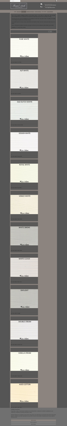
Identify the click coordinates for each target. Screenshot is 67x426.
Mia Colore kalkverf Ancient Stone (32, 272)
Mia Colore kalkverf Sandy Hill (47, 142)
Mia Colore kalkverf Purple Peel (32, 384)
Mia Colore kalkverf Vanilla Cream (32, 105)
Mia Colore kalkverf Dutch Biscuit (16, 142)
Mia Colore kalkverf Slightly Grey (16, 235)
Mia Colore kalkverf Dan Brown (47, 179)
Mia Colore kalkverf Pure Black (47, 291)
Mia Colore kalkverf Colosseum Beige (33, 142)
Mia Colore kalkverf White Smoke (16, 86)
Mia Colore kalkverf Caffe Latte (16, 179)
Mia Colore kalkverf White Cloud (32, 86)
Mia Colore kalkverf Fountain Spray (48, 328)
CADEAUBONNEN (50, 11)
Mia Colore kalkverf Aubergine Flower (48, 365)
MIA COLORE (23, 11)
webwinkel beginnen (35, 424)
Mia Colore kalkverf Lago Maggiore (32, 347)
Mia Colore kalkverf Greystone (47, 254)
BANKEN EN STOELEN (30, 11)
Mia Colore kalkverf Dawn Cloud (16, 254)
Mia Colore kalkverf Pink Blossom (16, 365)
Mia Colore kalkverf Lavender (31, 365)
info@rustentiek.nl (14, 417)
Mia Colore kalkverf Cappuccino (47, 123)
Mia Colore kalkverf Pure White (16, 49)
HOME (15, 11)
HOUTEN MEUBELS (38, 11)
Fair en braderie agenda (23, 419)
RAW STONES (44, 11)
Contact (21, 416)
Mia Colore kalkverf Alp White (31, 49)
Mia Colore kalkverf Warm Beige (16, 123)
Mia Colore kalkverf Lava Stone (16, 384)
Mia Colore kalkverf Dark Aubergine (48, 384)
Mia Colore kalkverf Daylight (47, 86)
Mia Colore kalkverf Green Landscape (17, 328)
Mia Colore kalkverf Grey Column (47, 235)
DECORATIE (19, 11)
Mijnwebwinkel (41, 424)
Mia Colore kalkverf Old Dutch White (48, 49)
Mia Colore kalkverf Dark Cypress (32, 291)
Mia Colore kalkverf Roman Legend (32, 254)
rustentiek (50, 413)
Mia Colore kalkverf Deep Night (16, 291)
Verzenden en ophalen (32, 416)
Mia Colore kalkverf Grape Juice (47, 347)
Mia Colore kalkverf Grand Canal (16, 347)
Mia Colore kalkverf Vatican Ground (17, 272)
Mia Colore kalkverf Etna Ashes (32, 123)
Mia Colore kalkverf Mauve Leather (32, 198)
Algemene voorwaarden (32, 418)
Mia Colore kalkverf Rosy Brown (47, 198)
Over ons (21, 415)
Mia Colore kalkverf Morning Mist (32, 235)
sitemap (31, 424)
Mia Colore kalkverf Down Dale (32, 179)
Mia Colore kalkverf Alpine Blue (32, 328)
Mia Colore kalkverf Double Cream (16, 105)
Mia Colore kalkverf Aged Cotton (47, 105)
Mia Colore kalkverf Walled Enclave (16, 198)
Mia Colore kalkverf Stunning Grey (48, 272)
